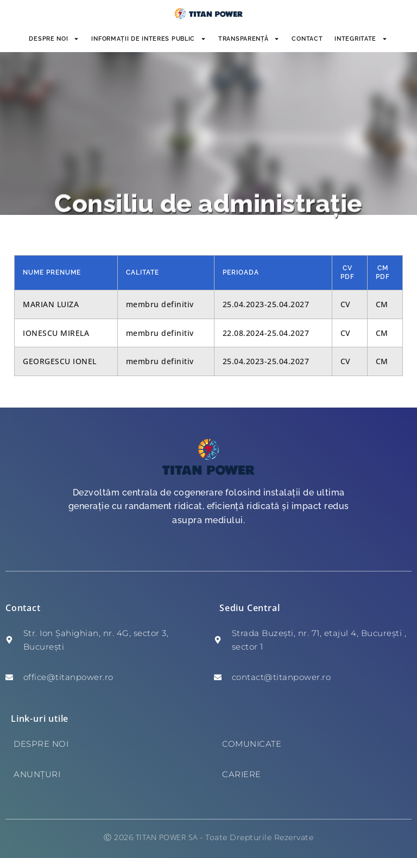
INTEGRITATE (361, 38)
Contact (307, 38)
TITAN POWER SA (167, 837)
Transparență (249, 38)
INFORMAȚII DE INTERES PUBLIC (148, 38)
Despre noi (54, 38)
